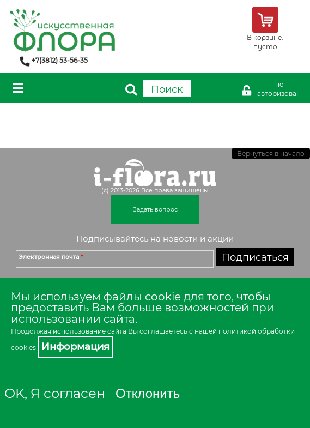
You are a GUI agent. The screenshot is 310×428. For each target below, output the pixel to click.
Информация (75, 347)
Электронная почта (51, 257)
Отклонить (148, 393)
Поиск (167, 89)
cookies (23, 347)
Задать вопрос (155, 209)
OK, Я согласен (54, 393)
